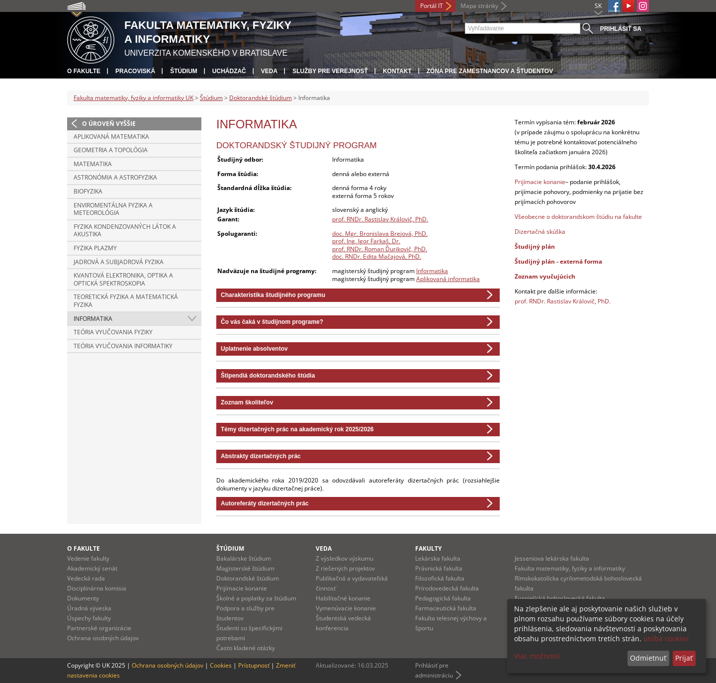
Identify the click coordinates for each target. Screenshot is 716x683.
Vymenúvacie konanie (346, 608)
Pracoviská (135, 71)
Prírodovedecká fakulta (447, 588)
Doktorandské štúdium (260, 98)
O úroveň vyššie (109, 123)
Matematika (93, 164)
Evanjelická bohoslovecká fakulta (560, 598)
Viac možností (537, 656)
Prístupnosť (253, 665)
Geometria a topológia (111, 150)
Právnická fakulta (438, 568)
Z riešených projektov (345, 568)
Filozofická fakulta (439, 578)
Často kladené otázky (245, 648)
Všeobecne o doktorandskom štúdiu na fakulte (578, 216)
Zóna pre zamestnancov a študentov (490, 71)
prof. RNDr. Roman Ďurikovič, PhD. (379, 249)
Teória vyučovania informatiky (123, 346)
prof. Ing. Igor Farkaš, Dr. (366, 241)
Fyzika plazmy (95, 248)
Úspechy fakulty (89, 618)
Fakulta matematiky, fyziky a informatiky (570, 568)
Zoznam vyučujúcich (545, 276)
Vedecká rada (86, 578)
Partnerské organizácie (99, 628)
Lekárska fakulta (437, 558)
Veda (269, 71)
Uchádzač (229, 71)
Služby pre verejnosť (330, 71)
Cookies (221, 665)
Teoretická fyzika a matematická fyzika (126, 301)
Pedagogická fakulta (443, 598)
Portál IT (431, 5)
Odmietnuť (648, 658)
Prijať (684, 658)
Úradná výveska (89, 608)
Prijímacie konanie (540, 182)
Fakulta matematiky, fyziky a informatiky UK (133, 98)
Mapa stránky (479, 5)
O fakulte (83, 71)
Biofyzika (88, 191)
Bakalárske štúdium (243, 558)
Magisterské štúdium (245, 568)
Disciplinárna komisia (96, 588)
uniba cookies (666, 638)
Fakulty (428, 548)
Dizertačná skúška (540, 231)
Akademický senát (92, 568)
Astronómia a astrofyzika (115, 177)
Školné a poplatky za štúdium (256, 598)
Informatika (93, 318)
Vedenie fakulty (88, 558)
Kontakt (397, 71)
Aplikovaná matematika (111, 136)
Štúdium (183, 71)
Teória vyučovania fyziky (113, 332)
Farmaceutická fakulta (445, 608)
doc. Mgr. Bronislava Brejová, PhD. (380, 233)
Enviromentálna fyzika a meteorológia (113, 209)
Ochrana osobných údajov (103, 638)
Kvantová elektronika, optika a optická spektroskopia (123, 279)
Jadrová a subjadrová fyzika (119, 262)
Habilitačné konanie (343, 598)
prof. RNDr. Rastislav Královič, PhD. (380, 219)
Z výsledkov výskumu (344, 558)
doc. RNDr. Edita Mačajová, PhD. (376, 256)
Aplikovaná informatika (448, 279)
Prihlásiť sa (620, 28)
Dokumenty (83, 598)
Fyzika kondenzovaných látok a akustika (125, 230)
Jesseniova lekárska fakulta (552, 558)
